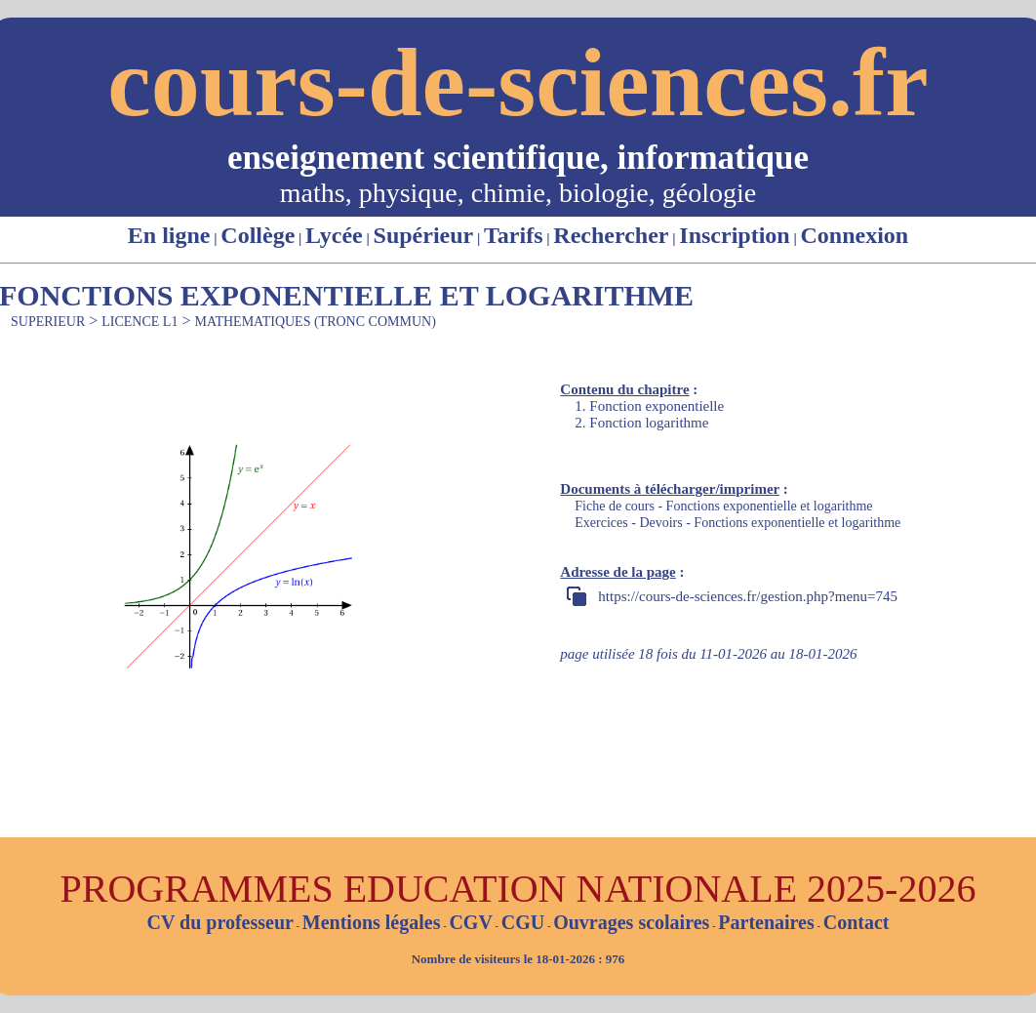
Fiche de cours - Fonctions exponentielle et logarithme (723, 506)
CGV (470, 922)
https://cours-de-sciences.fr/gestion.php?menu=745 (747, 596)
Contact (856, 922)
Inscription (734, 235)
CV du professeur (219, 922)
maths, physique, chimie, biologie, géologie (518, 193)
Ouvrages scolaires (631, 922)
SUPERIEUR (48, 321)
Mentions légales (371, 922)
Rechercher (610, 235)
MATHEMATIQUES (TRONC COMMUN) (314, 321)
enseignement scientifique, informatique (518, 158)
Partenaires (766, 922)
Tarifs (513, 235)
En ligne (169, 235)
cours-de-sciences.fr (517, 82)
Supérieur (424, 235)
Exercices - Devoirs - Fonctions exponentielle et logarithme (737, 522)
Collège (257, 235)
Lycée (334, 235)
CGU (522, 922)
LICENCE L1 (139, 321)
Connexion (854, 235)
